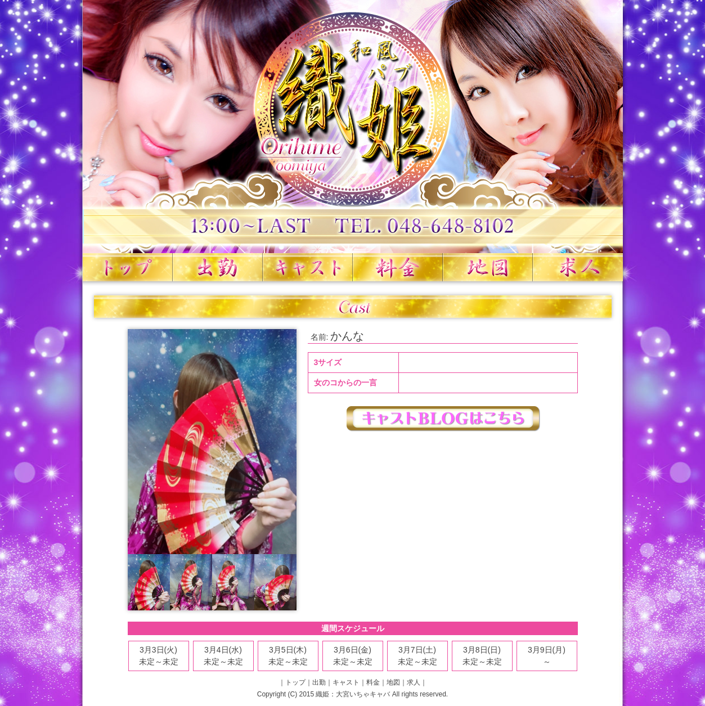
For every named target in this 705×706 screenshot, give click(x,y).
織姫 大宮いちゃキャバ (353, 126)
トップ (128, 267)
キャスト (308, 267)
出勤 (218, 267)
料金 (398, 267)
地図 (488, 267)
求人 (578, 267)
